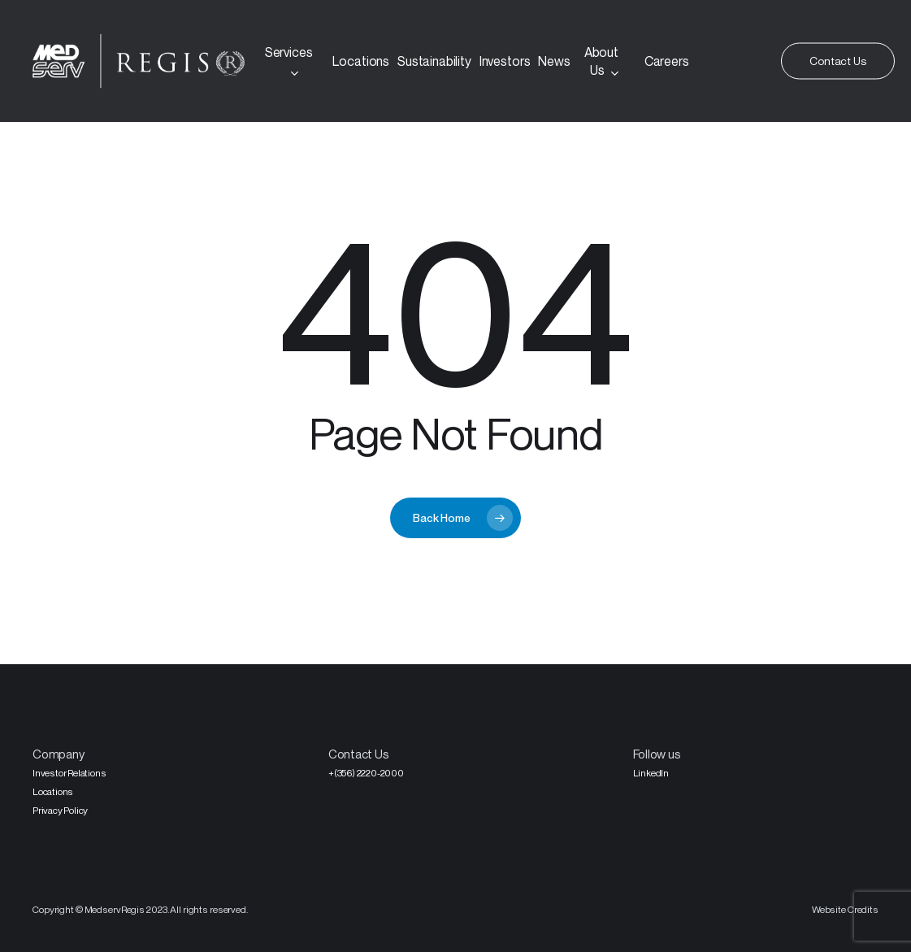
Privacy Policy (60, 810)
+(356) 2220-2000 (366, 773)
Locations (53, 791)
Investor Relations (69, 773)
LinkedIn (651, 773)
